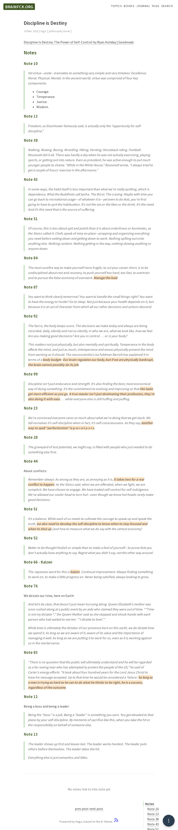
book (66, 31)
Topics (116, 6)
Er (102, 821)
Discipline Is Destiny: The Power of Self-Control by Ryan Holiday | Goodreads (79, 42)
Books (129, 6)
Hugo (79, 821)
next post (96, 809)
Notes (149, 804)
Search (167, 6)
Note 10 (153, 809)
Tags (156, 6)
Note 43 (153, 824)
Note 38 (153, 819)
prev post (82, 809)
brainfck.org (19, 6)
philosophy (56, 31)
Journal (143, 6)
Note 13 (153, 814)
